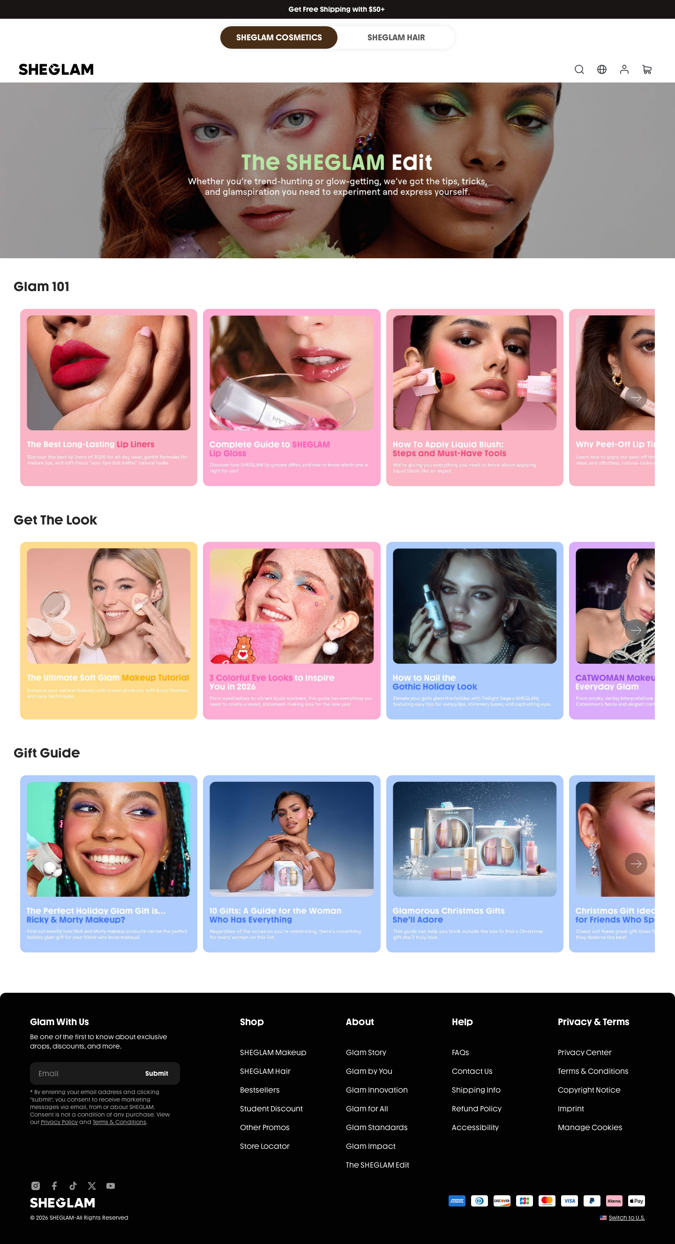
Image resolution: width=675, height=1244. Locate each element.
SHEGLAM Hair (265, 1071)
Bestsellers (260, 1090)
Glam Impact (371, 1146)
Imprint (571, 1108)
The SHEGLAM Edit (377, 1165)
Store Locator (265, 1146)
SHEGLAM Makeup (273, 1052)
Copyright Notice (589, 1090)
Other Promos (265, 1127)
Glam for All (367, 1108)
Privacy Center (585, 1052)
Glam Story (366, 1052)
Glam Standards (377, 1127)
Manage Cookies (590, 1127)
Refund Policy (477, 1108)
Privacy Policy (59, 1122)
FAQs (460, 1052)
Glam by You (369, 1071)
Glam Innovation (377, 1090)
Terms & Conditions (119, 1122)
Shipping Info (476, 1090)
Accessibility (475, 1127)
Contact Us (472, 1071)
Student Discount (271, 1108)
